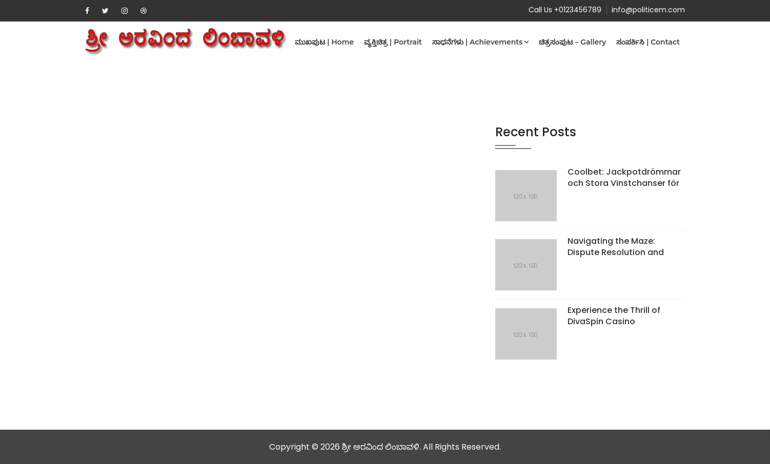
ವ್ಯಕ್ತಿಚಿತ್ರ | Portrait (393, 42)
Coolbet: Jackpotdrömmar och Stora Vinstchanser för (624, 177)
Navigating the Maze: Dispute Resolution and (616, 246)
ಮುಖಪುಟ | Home (324, 42)
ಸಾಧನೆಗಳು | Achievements (477, 42)
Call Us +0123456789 (565, 10)
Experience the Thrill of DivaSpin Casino (614, 315)
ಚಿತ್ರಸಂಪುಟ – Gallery (572, 42)
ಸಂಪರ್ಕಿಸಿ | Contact (648, 42)
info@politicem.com (648, 10)
